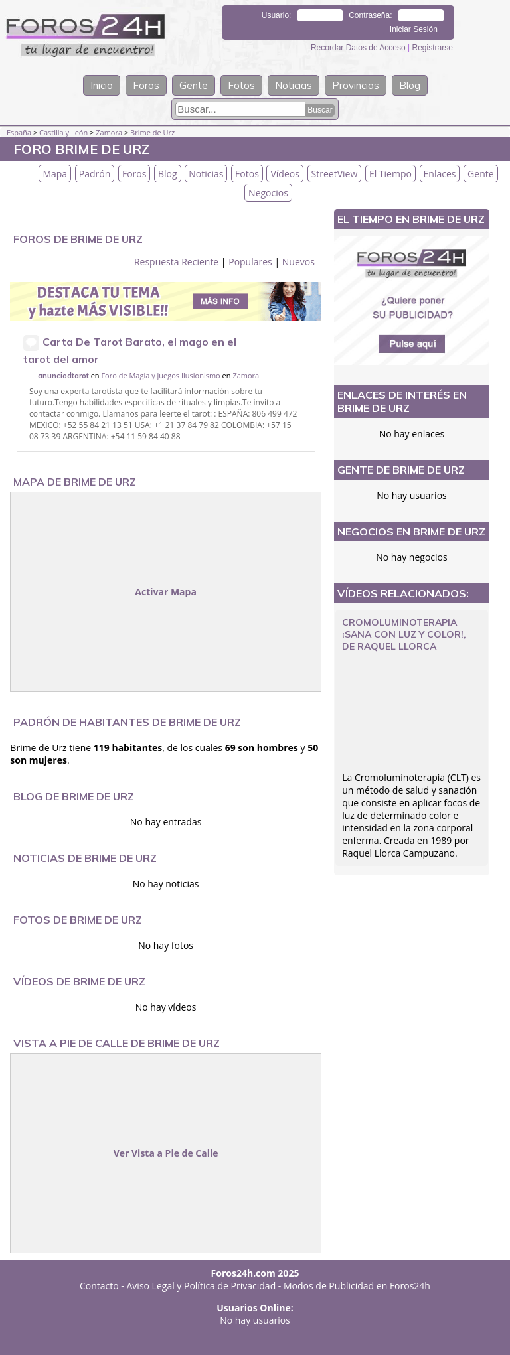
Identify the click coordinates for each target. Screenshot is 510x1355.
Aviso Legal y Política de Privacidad (201, 1285)
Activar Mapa (166, 591)
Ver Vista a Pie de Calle (166, 1153)
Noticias (293, 85)
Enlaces (440, 173)
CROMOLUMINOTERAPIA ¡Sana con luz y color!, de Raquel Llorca (404, 634)
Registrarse (432, 47)
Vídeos (284, 173)
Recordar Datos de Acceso (359, 47)
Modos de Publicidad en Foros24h (357, 1285)
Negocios (268, 192)
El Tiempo (390, 173)
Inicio (101, 85)
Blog (409, 85)
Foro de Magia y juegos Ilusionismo (160, 375)
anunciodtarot (63, 375)
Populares (250, 261)
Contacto (99, 1285)
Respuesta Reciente (176, 261)
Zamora (109, 132)
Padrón (95, 173)
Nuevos (298, 261)
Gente (193, 85)
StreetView (334, 173)
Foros (146, 85)
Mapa (54, 173)
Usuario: (277, 15)
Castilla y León (63, 132)
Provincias (355, 85)
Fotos (241, 85)
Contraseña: (370, 15)
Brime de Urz (152, 132)
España (19, 132)
